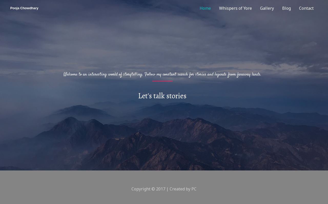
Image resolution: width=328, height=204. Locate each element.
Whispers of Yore (235, 8)
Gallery (267, 8)
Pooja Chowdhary (24, 8)
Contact (306, 8)
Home (205, 8)
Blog (286, 8)
